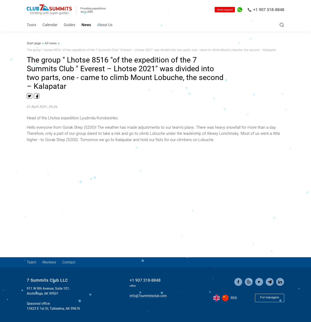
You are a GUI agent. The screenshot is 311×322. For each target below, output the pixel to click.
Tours (31, 25)
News (86, 25)
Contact (68, 262)
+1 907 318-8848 (265, 9)
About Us (104, 25)
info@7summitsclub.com (148, 296)
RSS (234, 298)
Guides (69, 25)
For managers (269, 297)
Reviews (49, 262)
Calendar (49, 25)
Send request (225, 9)
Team (31, 262)
